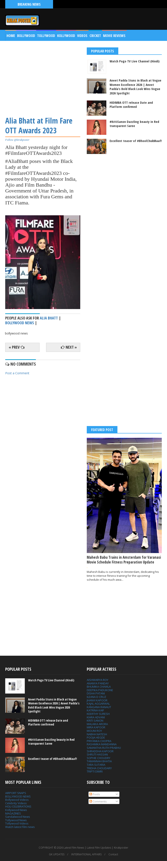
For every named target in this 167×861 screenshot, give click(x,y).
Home (11, 35)
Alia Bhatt (49, 318)
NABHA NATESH (97, 734)
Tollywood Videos (16, 823)
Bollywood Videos (17, 800)
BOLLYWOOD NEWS (18, 796)
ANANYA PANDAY (98, 683)
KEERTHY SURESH (98, 714)
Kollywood (66, 35)
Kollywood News (16, 810)
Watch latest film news (20, 827)
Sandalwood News (17, 817)
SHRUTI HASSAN (97, 754)
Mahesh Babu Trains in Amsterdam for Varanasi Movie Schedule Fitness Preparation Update (124, 560)
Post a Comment (17, 373)
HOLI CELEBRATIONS (18, 806)
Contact (113, 854)
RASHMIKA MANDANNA (102, 744)
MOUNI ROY (94, 731)
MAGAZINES (13, 813)
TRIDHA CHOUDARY (99, 768)
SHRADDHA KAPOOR (100, 751)
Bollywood (26, 35)
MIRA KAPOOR (96, 727)
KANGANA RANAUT (99, 707)
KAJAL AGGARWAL (98, 704)
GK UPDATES (56, 854)
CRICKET (95, 35)
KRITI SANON (95, 720)
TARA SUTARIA (96, 765)
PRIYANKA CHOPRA (99, 741)
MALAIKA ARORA (97, 724)
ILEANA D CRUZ (96, 697)
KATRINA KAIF (95, 710)
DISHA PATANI (96, 693)
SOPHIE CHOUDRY (98, 758)
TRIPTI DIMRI (95, 771)
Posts (94, 794)
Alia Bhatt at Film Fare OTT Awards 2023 (38, 125)
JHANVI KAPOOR (97, 700)
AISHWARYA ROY (97, 680)
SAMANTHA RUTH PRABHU (104, 748)
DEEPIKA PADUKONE (100, 690)
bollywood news (19, 322)
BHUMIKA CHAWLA (99, 687)
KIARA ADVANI (96, 717)
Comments (98, 801)
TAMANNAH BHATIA (99, 761)
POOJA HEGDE (96, 737)
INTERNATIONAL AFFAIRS (86, 854)
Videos (82, 35)
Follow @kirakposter (17, 139)
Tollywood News (16, 820)
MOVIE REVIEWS (114, 35)
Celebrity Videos (16, 803)
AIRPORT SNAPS (15, 793)
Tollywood (46, 35)
